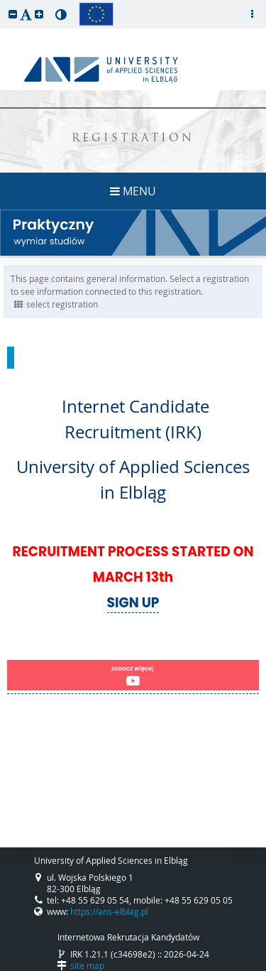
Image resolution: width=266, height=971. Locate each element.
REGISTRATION (133, 139)
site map (87, 965)
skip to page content (3, 3)
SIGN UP (133, 602)
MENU (133, 191)
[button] (13, 14)
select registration (56, 304)
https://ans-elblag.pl (109, 911)
